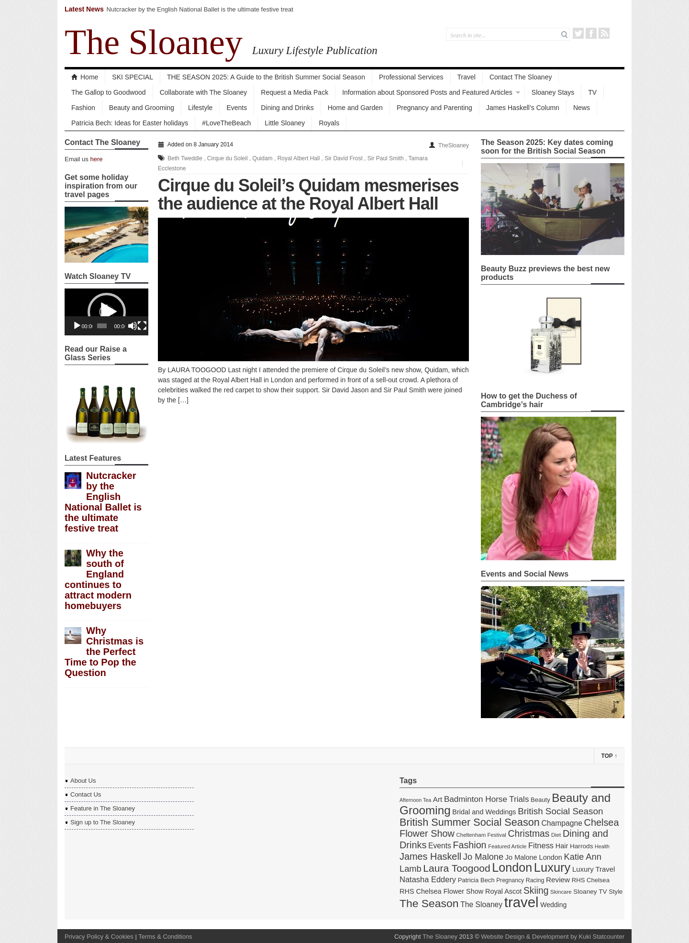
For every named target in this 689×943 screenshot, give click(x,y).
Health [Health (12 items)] (602, 846)
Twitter (578, 33)
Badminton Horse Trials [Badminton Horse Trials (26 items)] (486, 799)
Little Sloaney (285, 123)
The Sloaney (154, 42)
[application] (106, 311)
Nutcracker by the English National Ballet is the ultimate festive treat (200, 9)
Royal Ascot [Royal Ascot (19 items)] (503, 891)
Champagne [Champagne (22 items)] (562, 823)
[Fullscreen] (142, 326)
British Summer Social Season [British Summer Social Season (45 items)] (470, 822)
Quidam (263, 158)
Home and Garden (355, 107)
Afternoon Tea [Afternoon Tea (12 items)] (415, 800)
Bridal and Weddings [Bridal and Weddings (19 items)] (484, 812)
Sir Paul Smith (385, 158)
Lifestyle (200, 107)
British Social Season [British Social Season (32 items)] (560, 811)
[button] (107, 312)
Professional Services (411, 77)
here (96, 159)
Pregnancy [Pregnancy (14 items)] (510, 880)
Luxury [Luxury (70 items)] (552, 867)
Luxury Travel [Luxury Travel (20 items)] (593, 869)
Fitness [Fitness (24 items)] (541, 845)
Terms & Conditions (165, 936)
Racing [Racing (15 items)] (535, 880)
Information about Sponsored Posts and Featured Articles (427, 92)
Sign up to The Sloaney (102, 822)
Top (609, 756)
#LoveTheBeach (226, 123)
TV (592, 92)
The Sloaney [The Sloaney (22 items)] (481, 904)
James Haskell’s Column (522, 107)
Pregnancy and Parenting (434, 107)
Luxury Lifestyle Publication (315, 50)
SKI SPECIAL (132, 77)
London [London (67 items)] (512, 867)
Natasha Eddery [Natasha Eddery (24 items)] (428, 879)
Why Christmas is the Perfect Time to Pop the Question (104, 651)
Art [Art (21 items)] (438, 799)
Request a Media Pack (294, 92)
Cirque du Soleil (227, 158)
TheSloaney (453, 145)
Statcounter (609, 936)
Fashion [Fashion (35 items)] (470, 845)
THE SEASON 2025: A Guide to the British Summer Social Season (266, 77)
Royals (329, 123)
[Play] (77, 326)
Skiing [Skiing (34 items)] (536, 891)
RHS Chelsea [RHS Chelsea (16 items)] (591, 880)
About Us (83, 780)
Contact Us (85, 794)
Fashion (83, 107)
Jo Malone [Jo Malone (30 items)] (483, 857)
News (581, 107)
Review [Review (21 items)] (558, 880)
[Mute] (132, 326)
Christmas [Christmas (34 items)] (529, 834)
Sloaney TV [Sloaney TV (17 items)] (590, 891)
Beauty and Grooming (141, 107)
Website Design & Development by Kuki (536, 936)
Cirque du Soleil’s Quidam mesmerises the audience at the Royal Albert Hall (308, 194)
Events (236, 107)
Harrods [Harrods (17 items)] (581, 846)
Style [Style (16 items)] (615, 891)
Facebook (591, 33)
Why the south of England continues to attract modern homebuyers (98, 579)
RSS (604, 33)
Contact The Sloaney (520, 77)
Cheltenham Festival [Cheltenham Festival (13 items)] (481, 835)
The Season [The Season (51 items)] (429, 903)
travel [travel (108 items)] (521, 902)
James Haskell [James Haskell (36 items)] (430, 856)
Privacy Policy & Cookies (99, 936)
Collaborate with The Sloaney (203, 92)
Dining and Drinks (287, 107)
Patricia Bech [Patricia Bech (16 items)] (476, 880)
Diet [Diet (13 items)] (556, 835)
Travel (466, 77)
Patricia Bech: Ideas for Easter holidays (129, 123)
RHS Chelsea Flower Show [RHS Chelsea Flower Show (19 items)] (441, 891)
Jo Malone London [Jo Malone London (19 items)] (533, 857)
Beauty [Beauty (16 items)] (540, 799)
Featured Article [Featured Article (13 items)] (507, 846)
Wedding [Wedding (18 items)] (553, 905)
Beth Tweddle (184, 158)
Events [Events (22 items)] (439, 846)
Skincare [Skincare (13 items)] (561, 892)
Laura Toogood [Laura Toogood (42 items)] (456, 868)
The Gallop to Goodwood (108, 92)
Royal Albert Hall (299, 158)
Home (84, 77)
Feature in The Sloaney (102, 808)
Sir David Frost (343, 158)
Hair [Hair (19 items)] (562, 846)
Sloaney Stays (553, 92)
